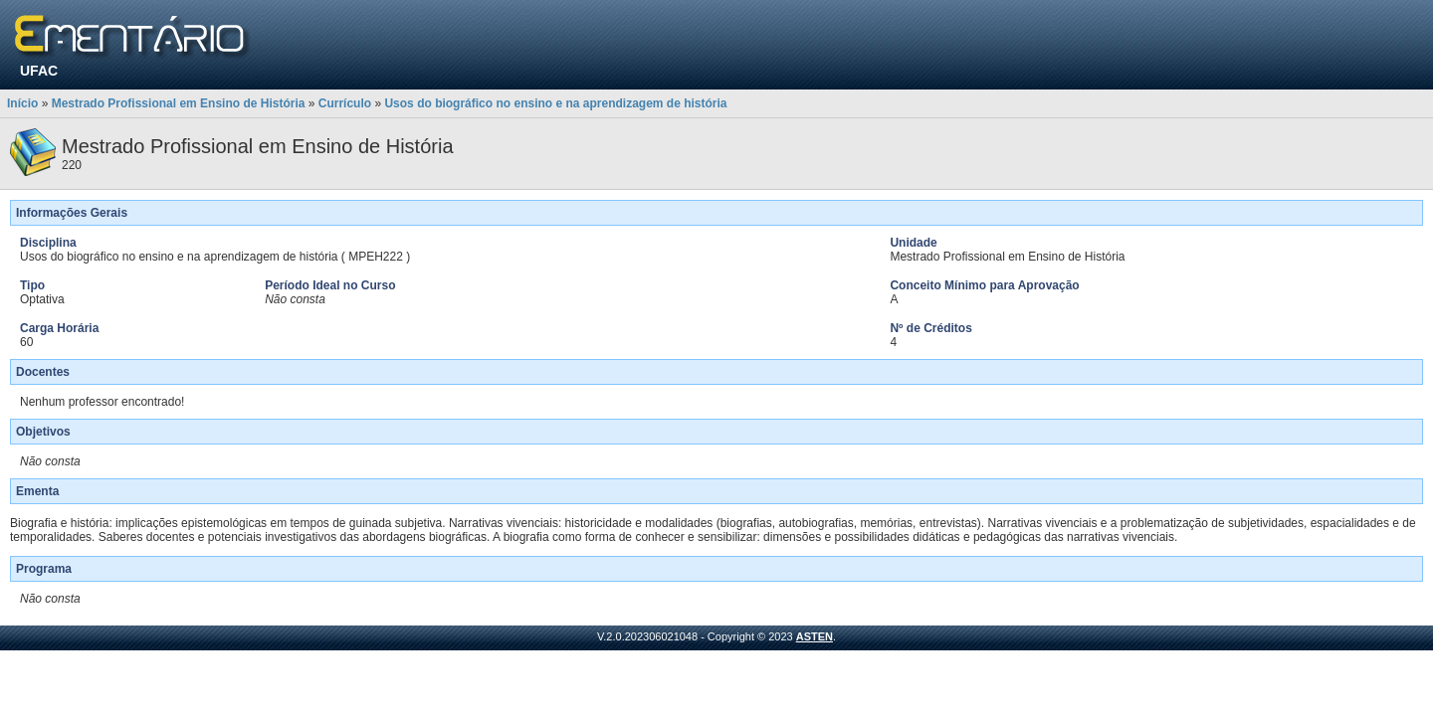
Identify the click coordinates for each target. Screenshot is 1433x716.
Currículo (344, 103)
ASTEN (814, 636)
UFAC (39, 71)
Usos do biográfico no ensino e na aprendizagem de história (555, 103)
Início (22, 103)
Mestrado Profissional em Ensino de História (179, 103)
